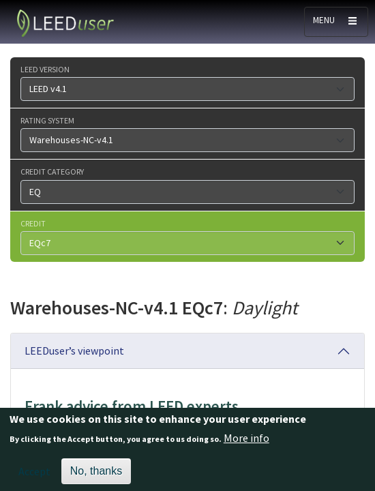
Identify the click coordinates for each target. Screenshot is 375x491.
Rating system (47, 120)
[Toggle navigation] (336, 22)
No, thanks (96, 475)
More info (246, 442)
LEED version (45, 69)
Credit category (52, 171)
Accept (34, 476)
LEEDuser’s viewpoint (74, 350)
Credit (33, 223)
